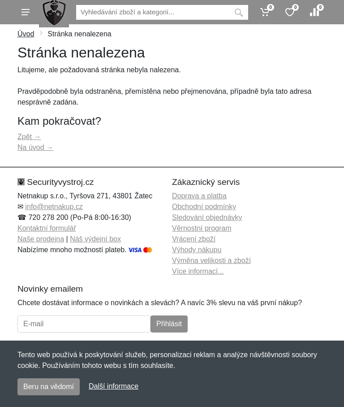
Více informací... (198, 271)
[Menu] (25, 12)
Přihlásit (169, 324)
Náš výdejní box (95, 239)
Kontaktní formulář (46, 228)
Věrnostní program (202, 228)
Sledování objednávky (207, 217)
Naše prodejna (40, 239)
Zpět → (29, 136)
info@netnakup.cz (53, 206)
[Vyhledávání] (152, 12)
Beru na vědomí (48, 386)
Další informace (113, 386)
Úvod (25, 34)
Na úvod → (35, 147)
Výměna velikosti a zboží (211, 260)
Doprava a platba (199, 196)
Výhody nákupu (196, 250)
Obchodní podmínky (204, 206)
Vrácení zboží (193, 239)
